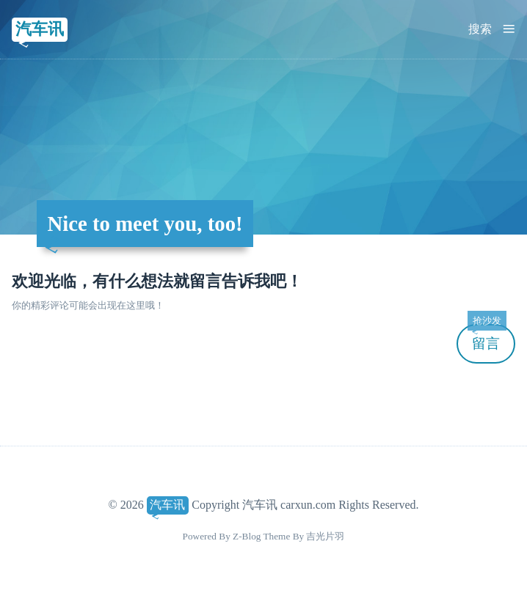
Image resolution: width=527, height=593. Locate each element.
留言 (487, 337)
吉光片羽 (325, 536)
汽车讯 (39, 29)
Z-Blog (247, 536)
